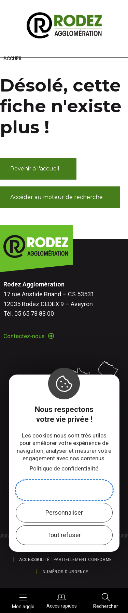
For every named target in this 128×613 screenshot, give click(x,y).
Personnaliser (64, 512)
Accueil (13, 59)
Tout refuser (64, 535)
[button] (38, 169)
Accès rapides (61, 600)
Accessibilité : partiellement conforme (65, 559)
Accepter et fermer (64, 490)
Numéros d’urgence (65, 571)
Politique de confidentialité (64, 468)
